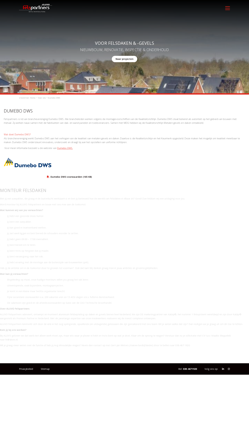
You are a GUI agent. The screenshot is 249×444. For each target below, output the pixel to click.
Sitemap (45, 368)
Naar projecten (124, 58)
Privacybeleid (26, 368)
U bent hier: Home (27, 98)
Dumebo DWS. (65, 148)
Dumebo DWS (54, 98)
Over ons (42, 98)
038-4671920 (190, 368)
